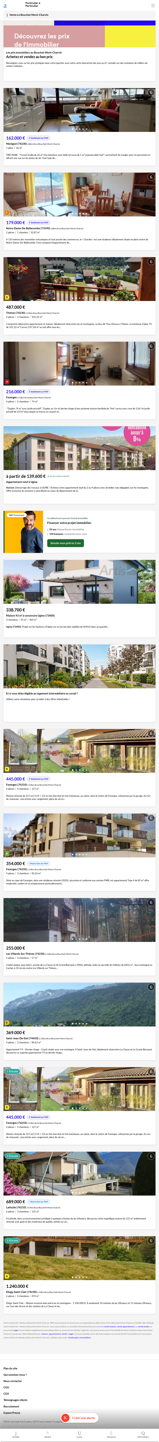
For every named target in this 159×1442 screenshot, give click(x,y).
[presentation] (6, 110)
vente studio (143, 1326)
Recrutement (11, 1406)
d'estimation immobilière (79, 1337)
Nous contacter (12, 1381)
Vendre (48, 1434)
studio (64, 1334)
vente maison (110, 1326)
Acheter (16, 1434)
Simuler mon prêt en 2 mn (65, 543)
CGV (6, 1393)
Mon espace (143, 1434)
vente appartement (125, 1326)
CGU (6, 1387)
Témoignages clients (15, 1399)
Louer (80, 1434)
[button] (72, 128)
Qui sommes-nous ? (15, 1374)
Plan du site (10, 1368)
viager (15, 1330)
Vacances (111, 1434)
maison (44, 1334)
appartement (55, 1334)
